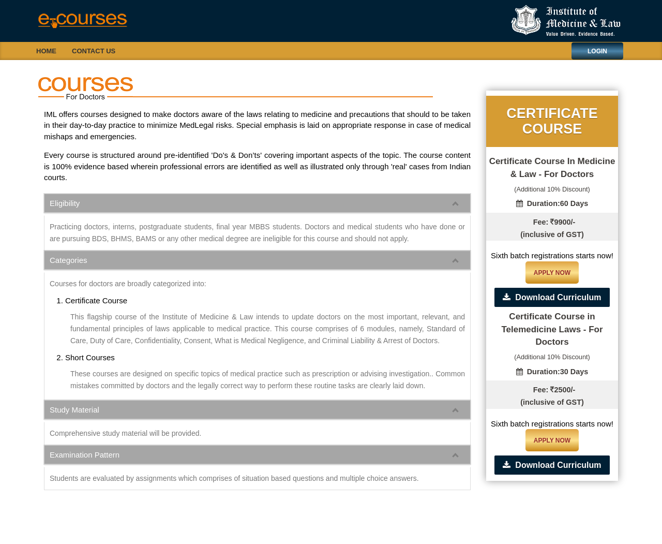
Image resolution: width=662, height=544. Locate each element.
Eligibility (65, 203)
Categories (68, 260)
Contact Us (93, 51)
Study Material (74, 409)
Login (597, 51)
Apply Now (552, 272)
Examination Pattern (84, 454)
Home (46, 51)
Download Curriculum (552, 297)
